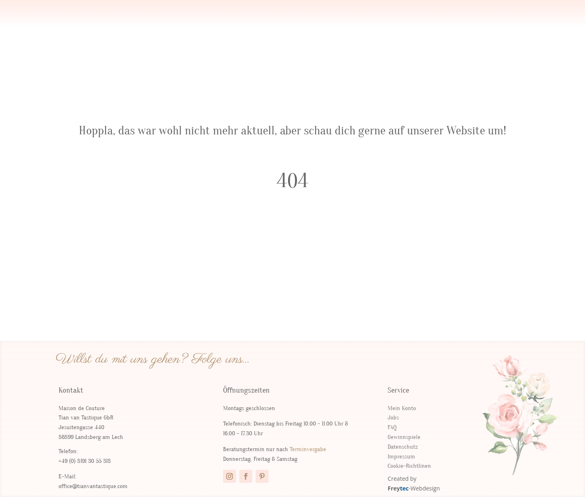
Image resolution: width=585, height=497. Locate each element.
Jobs (393, 417)
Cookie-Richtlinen (409, 465)
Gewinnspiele (404, 437)
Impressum (401, 456)
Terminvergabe (308, 449)
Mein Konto (402, 408)
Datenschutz (403, 446)
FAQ (392, 427)
